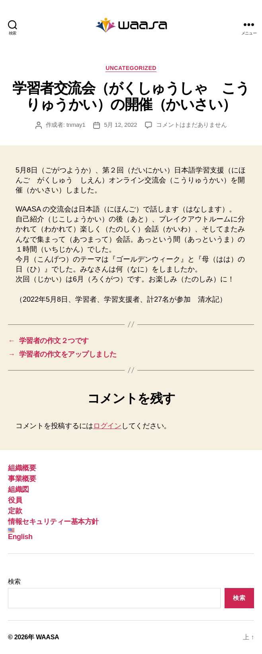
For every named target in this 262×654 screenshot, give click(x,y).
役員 (15, 500)
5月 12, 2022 (120, 124)
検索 (14, 581)
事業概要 (22, 479)
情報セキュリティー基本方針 (53, 522)
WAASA (47, 637)
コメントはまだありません (191, 124)
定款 (15, 511)
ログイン (107, 426)
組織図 (18, 489)
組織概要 (22, 468)
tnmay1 (76, 124)
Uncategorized (131, 68)
